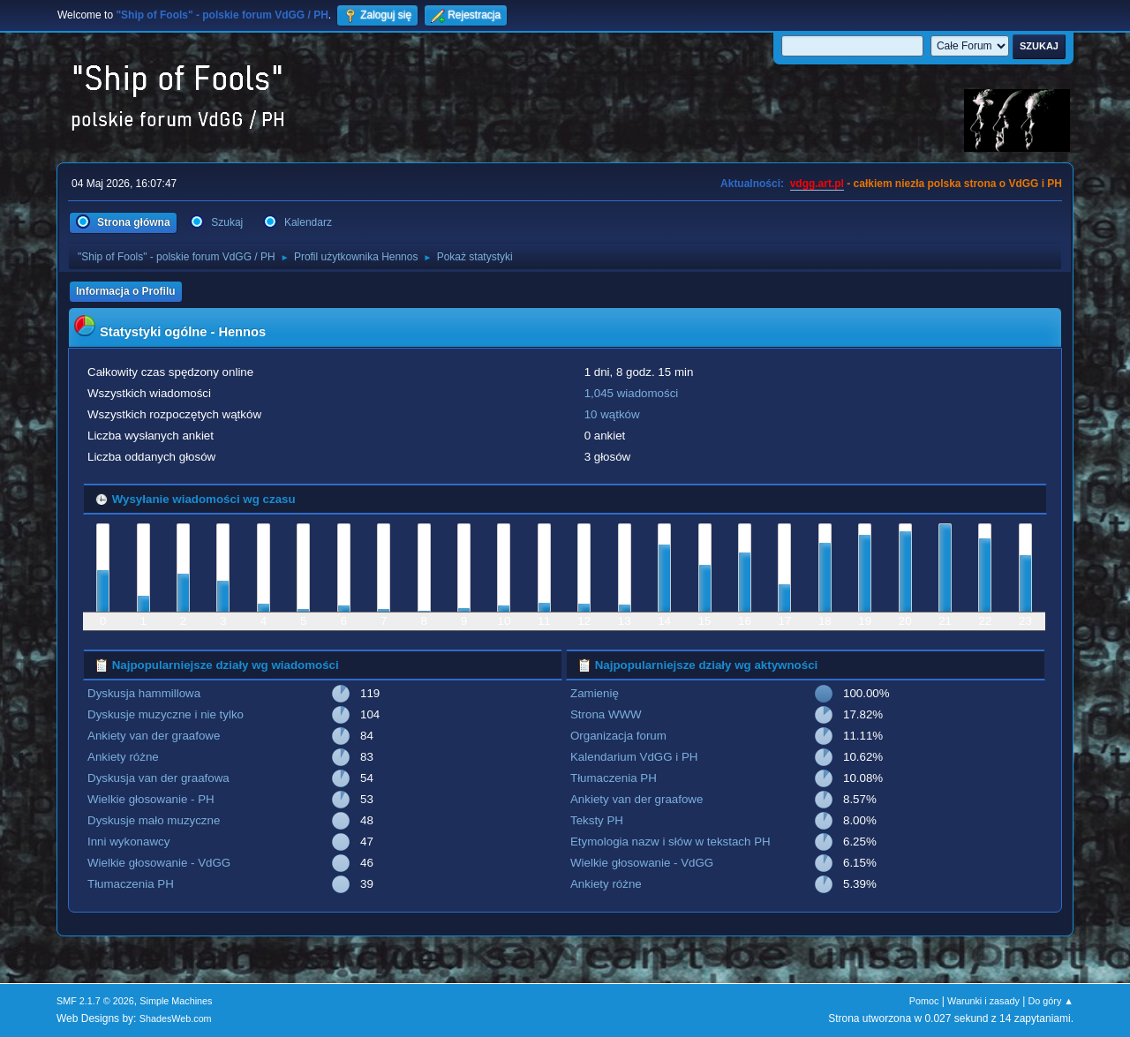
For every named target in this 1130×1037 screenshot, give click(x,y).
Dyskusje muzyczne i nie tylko (165, 714)
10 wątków (612, 414)
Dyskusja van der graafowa (158, 778)
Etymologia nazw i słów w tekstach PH (670, 841)
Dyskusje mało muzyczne (153, 820)
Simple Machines (175, 1001)
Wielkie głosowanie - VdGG (158, 862)
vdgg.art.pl (817, 183)
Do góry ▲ (1051, 1001)
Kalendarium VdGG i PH (633, 756)
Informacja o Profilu (126, 291)
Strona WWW (606, 714)
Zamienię (594, 693)
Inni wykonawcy (128, 841)
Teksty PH (596, 820)
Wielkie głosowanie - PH (151, 799)
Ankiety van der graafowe (153, 735)
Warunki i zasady (983, 1001)
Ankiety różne (123, 756)
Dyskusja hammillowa (143, 693)
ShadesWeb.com (175, 1018)
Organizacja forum (618, 735)
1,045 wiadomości (631, 393)
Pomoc (924, 1001)
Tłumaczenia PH (130, 883)
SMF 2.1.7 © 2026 (95, 1001)
